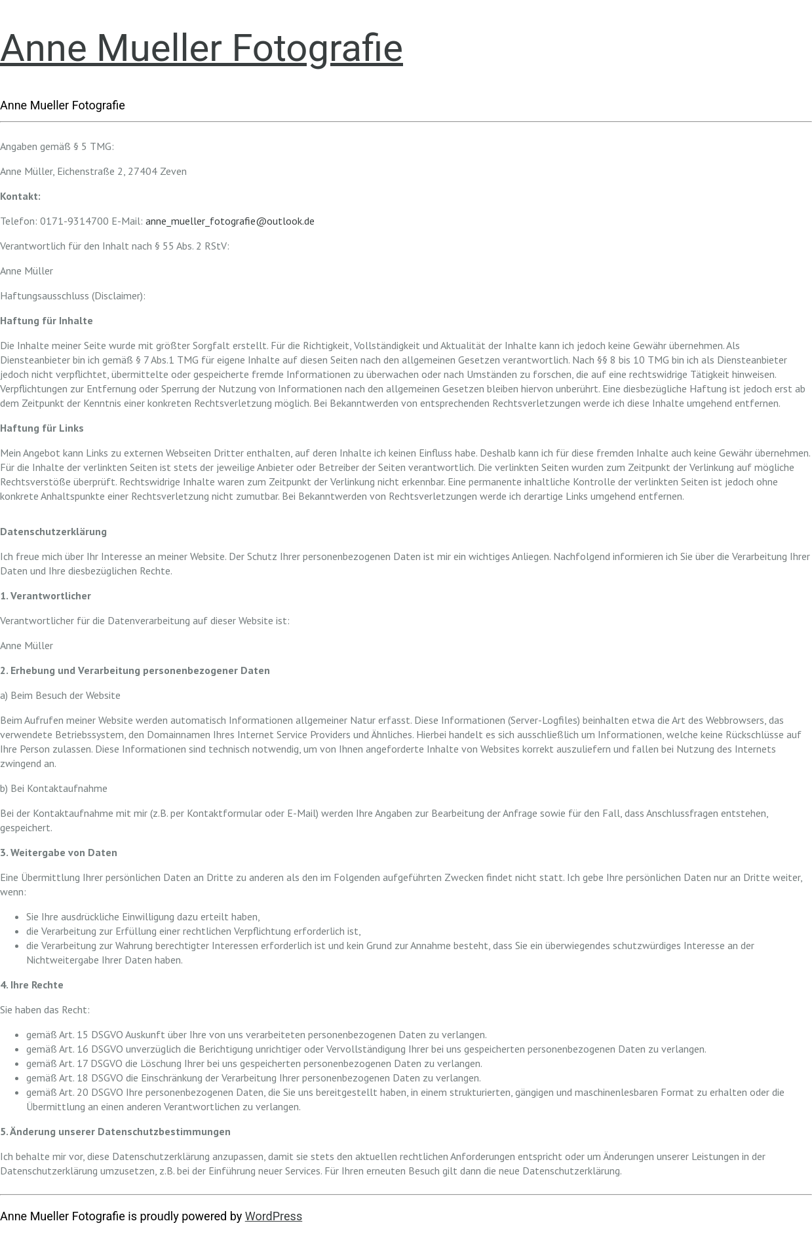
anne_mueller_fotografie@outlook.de (230, 220)
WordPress (273, 1216)
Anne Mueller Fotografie (201, 48)
